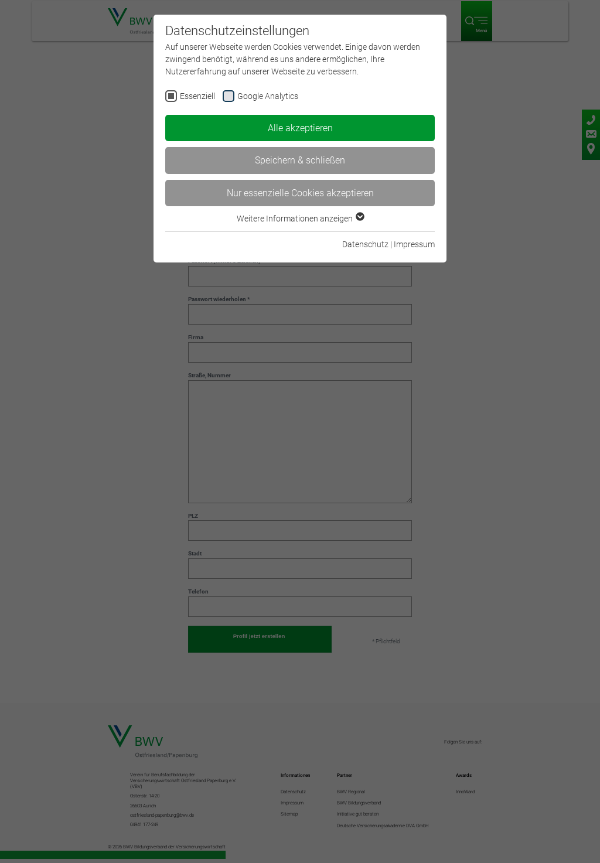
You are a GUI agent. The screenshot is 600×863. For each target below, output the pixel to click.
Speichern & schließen (300, 160)
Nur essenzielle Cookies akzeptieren (300, 193)
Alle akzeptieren (300, 128)
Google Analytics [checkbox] (267, 96)
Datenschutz (365, 244)
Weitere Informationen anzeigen (300, 218)
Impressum (414, 244)
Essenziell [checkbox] (197, 96)
